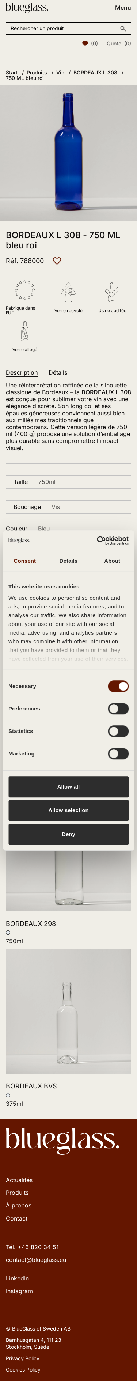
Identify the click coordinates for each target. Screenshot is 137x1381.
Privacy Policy (22, 1358)
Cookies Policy (23, 1369)
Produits (17, 1192)
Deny (68, 834)
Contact (16, 1218)
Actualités (19, 1180)
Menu (123, 7)
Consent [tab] (25, 561)
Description (22, 372)
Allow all (68, 786)
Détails (58, 372)
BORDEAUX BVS (31, 1086)
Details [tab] (69, 561)
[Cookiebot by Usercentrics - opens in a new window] (97, 540)
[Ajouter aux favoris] (57, 261)
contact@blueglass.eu (36, 1259)
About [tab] (112, 561)
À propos (18, 1205)
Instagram (19, 1291)
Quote (119, 43)
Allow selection (68, 810)
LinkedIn (17, 1278)
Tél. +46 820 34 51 (32, 1247)
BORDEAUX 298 (31, 924)
